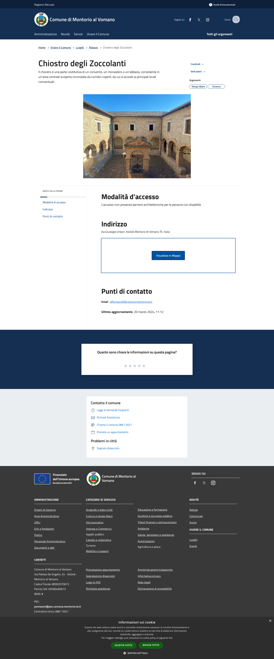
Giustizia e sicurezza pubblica (155, 516)
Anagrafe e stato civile (99, 510)
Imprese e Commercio (98, 529)
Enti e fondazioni (44, 529)
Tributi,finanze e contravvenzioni (157, 522)
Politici (38, 535)
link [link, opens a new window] (170, 637)
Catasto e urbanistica (98, 540)
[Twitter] (195, 19)
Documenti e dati (44, 548)
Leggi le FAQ (93, 582)
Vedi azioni (198, 72)
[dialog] (137, 638)
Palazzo (93, 47)
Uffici (37, 522)
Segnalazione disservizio (100, 576)
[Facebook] (186, 19)
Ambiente (143, 528)
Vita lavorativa (94, 522)
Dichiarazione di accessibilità (155, 588)
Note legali (144, 582)
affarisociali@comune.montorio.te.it (131, 302)
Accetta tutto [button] (123, 645)
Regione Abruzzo (44, 4)
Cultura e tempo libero (99, 516)
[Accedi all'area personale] (222, 5)
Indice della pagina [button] (53, 191)
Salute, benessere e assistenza (156, 535)
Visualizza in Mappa (168, 255)
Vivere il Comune (61, 47)
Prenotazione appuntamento (103, 570)
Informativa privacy (149, 576)
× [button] (270, 621)
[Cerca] (235, 19)
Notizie (193, 510)
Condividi (198, 64)
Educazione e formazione (152, 510)
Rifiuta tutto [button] (151, 645)
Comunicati (196, 516)
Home (41, 47)
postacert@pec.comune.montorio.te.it (57, 606)
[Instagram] (204, 19)
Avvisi (193, 522)
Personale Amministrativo (49, 541)
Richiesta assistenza (98, 588)
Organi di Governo (45, 510)
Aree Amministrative (46, 516)
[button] (137, 653)
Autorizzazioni (146, 541)
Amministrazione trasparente (155, 570)
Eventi (193, 546)
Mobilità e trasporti (97, 551)
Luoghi (80, 47)
